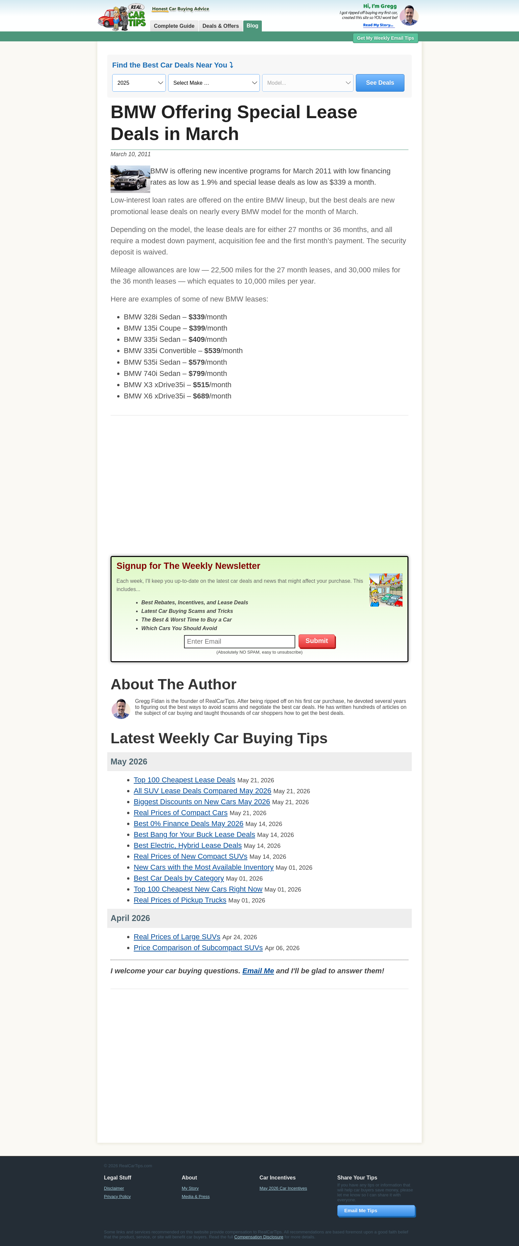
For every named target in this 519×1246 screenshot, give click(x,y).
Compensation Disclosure (258, 1236)
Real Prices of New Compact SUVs (191, 856)
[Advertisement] (61, 147)
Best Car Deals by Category (179, 878)
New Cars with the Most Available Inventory (204, 867)
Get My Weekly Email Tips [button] (385, 38)
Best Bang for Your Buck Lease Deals (194, 834)
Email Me (258, 971)
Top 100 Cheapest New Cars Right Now (198, 889)
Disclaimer (114, 1188)
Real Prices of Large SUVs (177, 937)
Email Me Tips (360, 1210)
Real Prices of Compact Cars (181, 812)
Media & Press (196, 1196)
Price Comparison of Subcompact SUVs (198, 948)
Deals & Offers (221, 26)
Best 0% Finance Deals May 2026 (188, 823)
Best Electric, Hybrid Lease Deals (188, 845)
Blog (253, 25)
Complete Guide (174, 26)
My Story (190, 1188)
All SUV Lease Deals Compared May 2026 (202, 791)
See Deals (380, 82)
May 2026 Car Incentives (283, 1188)
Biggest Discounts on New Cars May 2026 (202, 802)
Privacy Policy (117, 1196)
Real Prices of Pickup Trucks (180, 900)
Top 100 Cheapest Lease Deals (184, 780)
